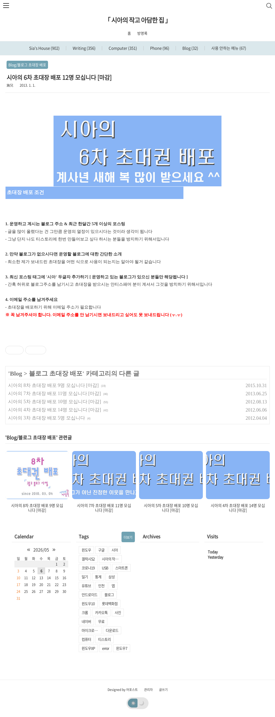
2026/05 (41, 549)
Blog (190, 48)
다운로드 (112, 630)
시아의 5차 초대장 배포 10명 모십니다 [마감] (54, 401)
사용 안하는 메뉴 (228, 48)
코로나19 (88, 567)
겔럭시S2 (88, 558)
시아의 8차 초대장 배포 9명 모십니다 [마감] (53, 385)
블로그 (109, 594)
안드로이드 (89, 594)
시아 (115, 549)
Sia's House (44, 48)
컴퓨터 (86, 639)
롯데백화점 (110, 603)
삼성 (111, 576)
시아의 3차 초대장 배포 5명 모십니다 (46, 418)
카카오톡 (101, 612)
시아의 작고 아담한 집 (112, 558)
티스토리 (104, 639)
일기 (85, 576)
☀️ (133, 703)
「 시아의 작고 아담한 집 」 (137, 20)
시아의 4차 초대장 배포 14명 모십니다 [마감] (54, 409)
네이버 (86, 621)
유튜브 (86, 585)
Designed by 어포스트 (123, 689)
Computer (122, 48)
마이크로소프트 (92, 630)
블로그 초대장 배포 (55, 373)
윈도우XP (88, 648)
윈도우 (86, 549)
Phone (159, 48)
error (105, 648)
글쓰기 (163, 689)
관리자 (148, 689)
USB (105, 567)
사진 (118, 612)
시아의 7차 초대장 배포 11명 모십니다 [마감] (54, 393)
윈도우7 (121, 648)
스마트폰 (121, 567)
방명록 (142, 33)
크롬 (85, 612)
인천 (101, 585)
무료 (101, 621)
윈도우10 (88, 603)
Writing (84, 48)
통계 (98, 576)
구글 (101, 549)
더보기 (128, 537)
